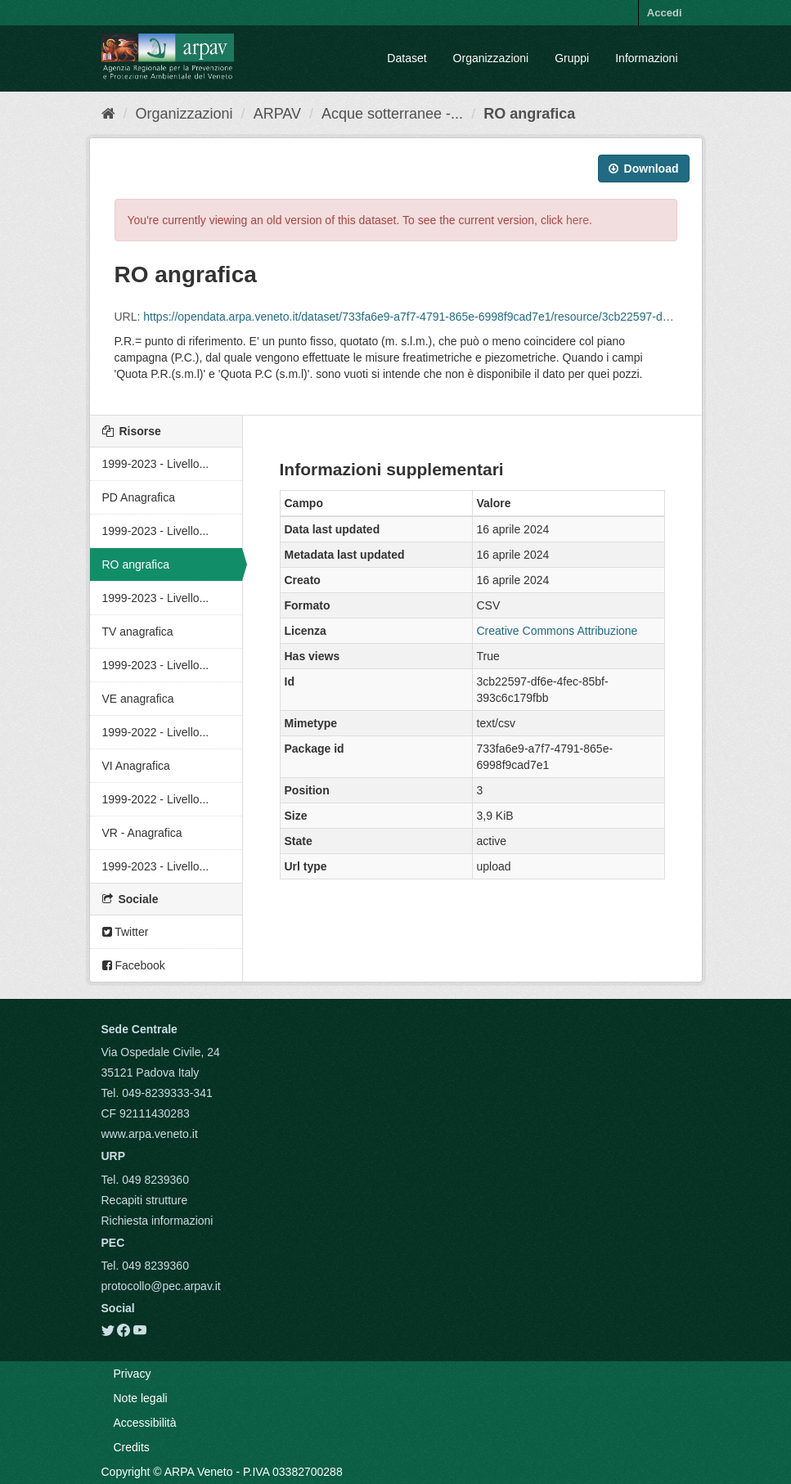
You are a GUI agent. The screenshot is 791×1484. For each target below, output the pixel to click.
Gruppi (572, 58)
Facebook (133, 965)
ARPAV (277, 114)
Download (644, 168)
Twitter (125, 931)
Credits (132, 1447)
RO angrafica (529, 114)
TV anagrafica (137, 631)
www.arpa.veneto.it (149, 1133)
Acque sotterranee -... (392, 114)
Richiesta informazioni (157, 1220)
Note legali (141, 1398)
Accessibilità (145, 1422)
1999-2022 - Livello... (155, 732)
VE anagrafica (138, 698)
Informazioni (646, 58)
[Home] (108, 114)
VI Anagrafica (136, 765)
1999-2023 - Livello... (155, 463)
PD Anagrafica (139, 497)
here (577, 220)
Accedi (664, 13)
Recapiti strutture (144, 1200)
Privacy (132, 1373)
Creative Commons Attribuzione (557, 630)
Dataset (406, 58)
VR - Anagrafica (142, 832)
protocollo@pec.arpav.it (161, 1286)
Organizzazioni (491, 58)
